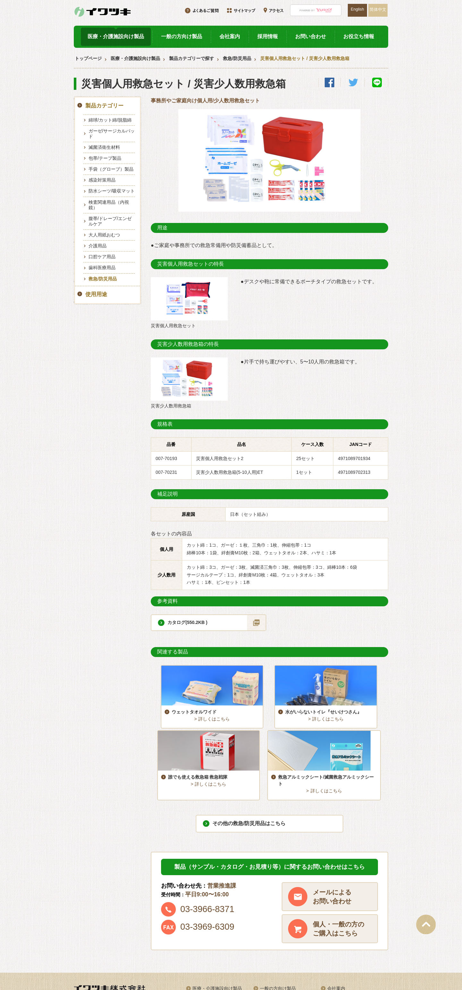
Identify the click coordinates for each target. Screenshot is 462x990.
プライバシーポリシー (349, 952)
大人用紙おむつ (104, 234)
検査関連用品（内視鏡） (109, 205)
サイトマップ (273, 952)
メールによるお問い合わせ (332, 838)
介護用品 (98, 245)
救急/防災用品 (237, 58)
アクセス (336, 941)
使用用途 (96, 294)
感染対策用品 (102, 180)
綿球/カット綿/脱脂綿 (110, 120)
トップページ (88, 58)
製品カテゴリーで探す (191, 58)
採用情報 (267, 36)
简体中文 (378, 9)
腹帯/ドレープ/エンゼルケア (110, 221)
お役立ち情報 (358, 36)
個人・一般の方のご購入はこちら (338, 870)
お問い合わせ (310, 36)
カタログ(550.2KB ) (187, 622)
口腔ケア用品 (102, 256)
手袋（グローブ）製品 (111, 169)
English (357, 9)
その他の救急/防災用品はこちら (249, 765)
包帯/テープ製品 (105, 158)
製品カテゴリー (104, 106)
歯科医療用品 (102, 267)
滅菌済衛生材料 (104, 147)
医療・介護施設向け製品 (116, 36)
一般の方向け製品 (181, 36)
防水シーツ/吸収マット (112, 190)
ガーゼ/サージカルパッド (112, 133)
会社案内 (229, 36)
